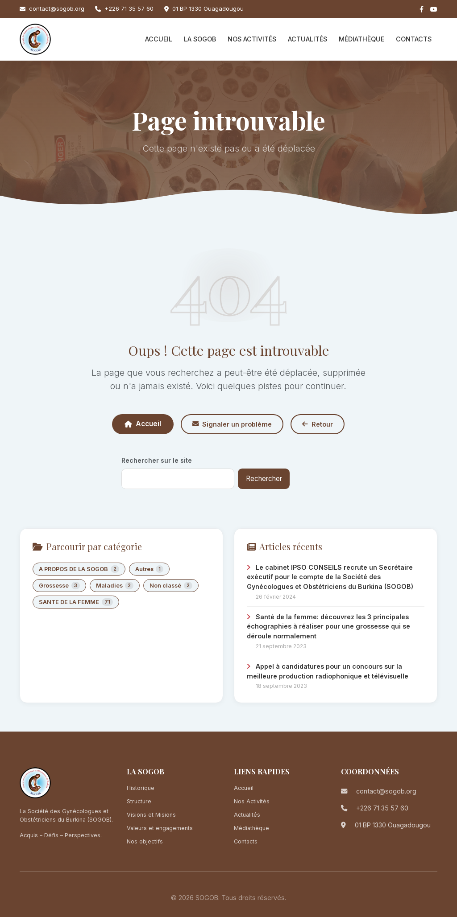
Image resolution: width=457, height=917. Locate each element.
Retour (317, 424)
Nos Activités (252, 39)
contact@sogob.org (56, 8)
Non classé (171, 585)
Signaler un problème (232, 424)
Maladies (115, 585)
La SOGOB (200, 39)
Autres (149, 569)
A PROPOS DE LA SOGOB (79, 569)
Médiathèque (361, 39)
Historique (140, 788)
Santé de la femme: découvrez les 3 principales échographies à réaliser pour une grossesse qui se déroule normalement (328, 626)
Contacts (414, 39)
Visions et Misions (151, 814)
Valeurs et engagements (160, 828)
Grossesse (59, 585)
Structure (139, 801)
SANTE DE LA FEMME (76, 602)
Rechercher (264, 478)
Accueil (158, 39)
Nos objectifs (145, 841)
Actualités (307, 39)
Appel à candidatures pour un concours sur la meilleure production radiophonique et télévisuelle (327, 671)
